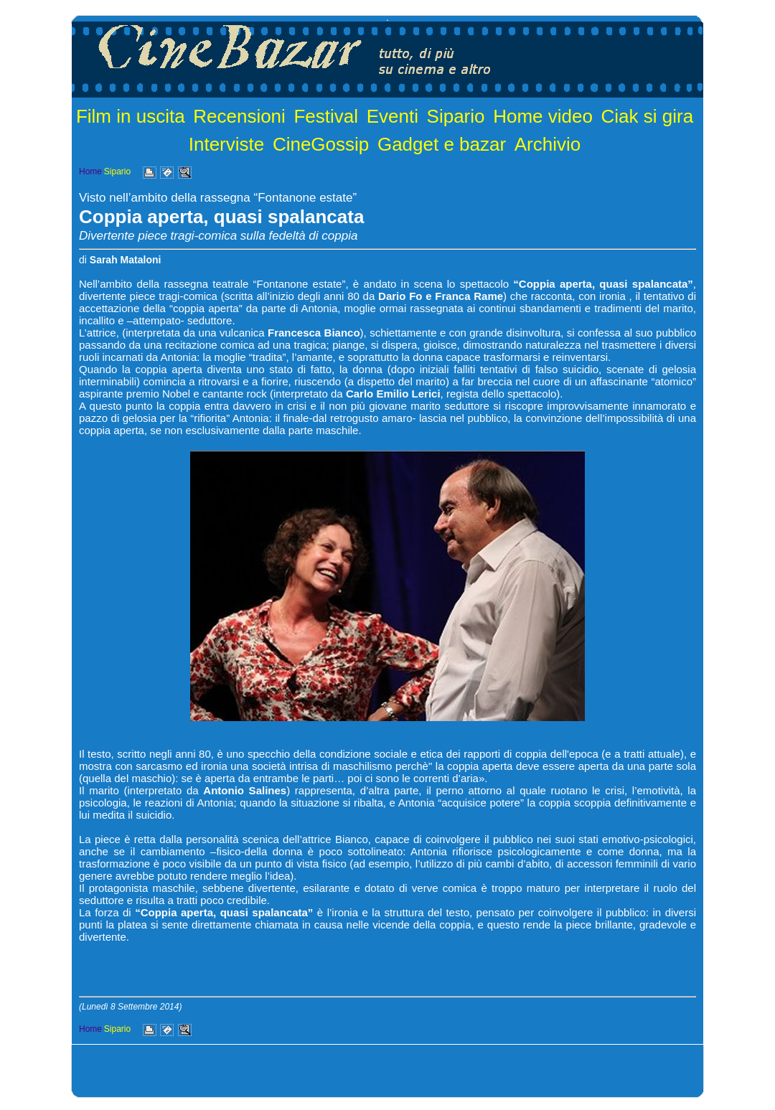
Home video (543, 116)
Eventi (392, 116)
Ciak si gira (647, 116)
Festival (325, 116)
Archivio (548, 144)
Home (90, 171)
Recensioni (239, 116)
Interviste (227, 144)
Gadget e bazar (441, 144)
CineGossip (321, 144)
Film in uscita (130, 116)
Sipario (456, 116)
